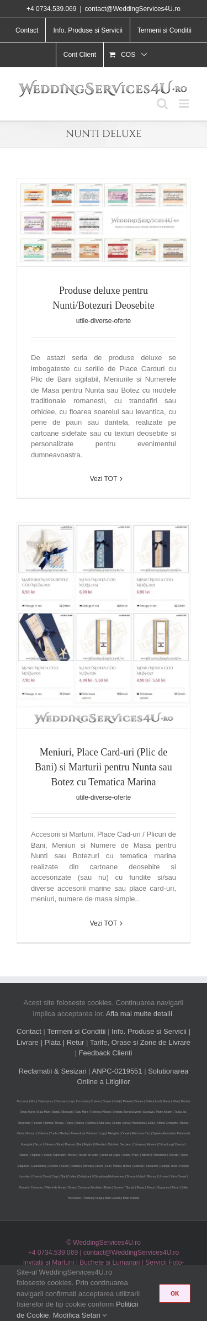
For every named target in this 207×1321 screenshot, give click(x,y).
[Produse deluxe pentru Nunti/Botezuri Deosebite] (103, 222)
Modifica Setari (80, 1315)
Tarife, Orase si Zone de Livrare (140, 1042)
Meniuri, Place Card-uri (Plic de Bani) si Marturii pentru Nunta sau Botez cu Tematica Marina (103, 767)
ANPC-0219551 (117, 1071)
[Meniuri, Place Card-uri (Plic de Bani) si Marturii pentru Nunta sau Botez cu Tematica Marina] (103, 625)
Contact (29, 1031)
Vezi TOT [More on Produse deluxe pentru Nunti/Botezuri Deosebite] (104, 479)
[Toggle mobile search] (162, 103)
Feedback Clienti (105, 1053)
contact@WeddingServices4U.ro (133, 9)
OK (175, 1293)
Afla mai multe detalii (139, 1014)
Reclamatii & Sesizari (53, 1071)
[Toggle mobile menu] (184, 103)
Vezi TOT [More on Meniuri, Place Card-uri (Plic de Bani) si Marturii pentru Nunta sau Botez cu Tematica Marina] (104, 923)
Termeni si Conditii (76, 1031)
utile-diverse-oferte (103, 321)
